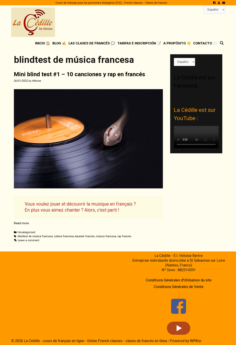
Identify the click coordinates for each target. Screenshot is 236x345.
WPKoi (195, 341)
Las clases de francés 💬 (92, 43)
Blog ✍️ (59, 43)
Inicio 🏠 (42, 43)
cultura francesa (64, 236)
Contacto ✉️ (205, 43)
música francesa (106, 236)
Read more (21, 223)
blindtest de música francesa (35, 236)
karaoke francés (85, 236)
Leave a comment (28, 240)
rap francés (124, 236)
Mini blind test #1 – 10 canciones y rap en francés (79, 74)
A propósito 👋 (177, 43)
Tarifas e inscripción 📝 (139, 43)
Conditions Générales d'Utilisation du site (179, 280)
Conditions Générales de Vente (178, 287)
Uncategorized (26, 232)
